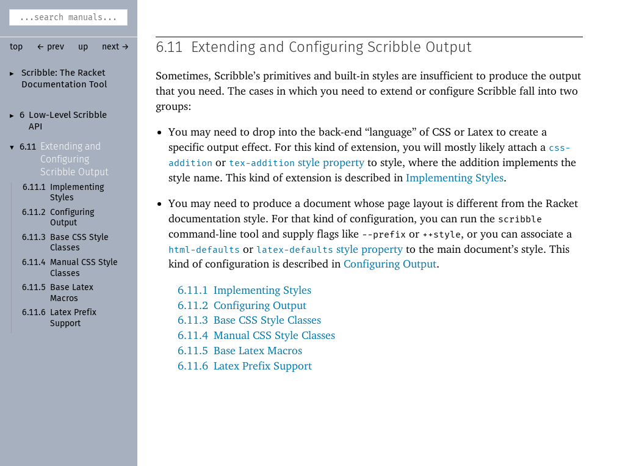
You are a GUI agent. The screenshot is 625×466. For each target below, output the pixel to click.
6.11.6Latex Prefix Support (245, 366)
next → (115, 47)
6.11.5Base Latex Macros (240, 350)
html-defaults (204, 250)
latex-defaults (294, 250)
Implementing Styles (455, 178)
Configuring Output (390, 264)
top (16, 47)
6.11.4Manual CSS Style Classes (256, 335)
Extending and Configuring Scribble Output (74, 159)
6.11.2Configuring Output (242, 305)
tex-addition (262, 163)
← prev (50, 47)
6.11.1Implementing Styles (244, 290)
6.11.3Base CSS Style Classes (249, 320)
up (83, 47)
